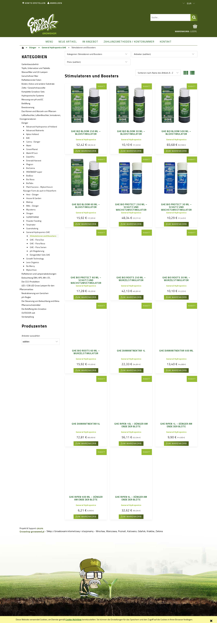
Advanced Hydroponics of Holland (41, 126)
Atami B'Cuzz (32, 153)
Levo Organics (32, 262)
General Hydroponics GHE (38, 232)
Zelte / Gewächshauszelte (33, 87)
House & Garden (33, 198)
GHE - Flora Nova (37, 243)
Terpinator (31, 224)
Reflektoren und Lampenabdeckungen (39, 273)
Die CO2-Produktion (31, 281)
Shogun (29, 213)
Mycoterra (30, 209)
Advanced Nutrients (35, 130)
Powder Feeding (33, 220)
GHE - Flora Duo (37, 239)
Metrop (29, 202)
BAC (28, 137)
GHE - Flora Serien (38, 247)
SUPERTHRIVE (32, 217)
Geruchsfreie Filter (30, 75)
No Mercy (30, 266)
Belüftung (26, 103)
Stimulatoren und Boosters (43, 235)
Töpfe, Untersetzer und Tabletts (36, 68)
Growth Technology (35, 258)
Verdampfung (28, 316)
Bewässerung (28, 107)
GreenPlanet (32, 149)
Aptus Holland (32, 134)
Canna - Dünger (33, 141)
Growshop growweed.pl (32, 531)
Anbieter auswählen (31, 336)
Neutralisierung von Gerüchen (35, 293)
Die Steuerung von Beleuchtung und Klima (40, 301)
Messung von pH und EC (32, 99)
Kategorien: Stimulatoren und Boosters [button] (84, 54)
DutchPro (30, 156)
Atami (28, 145)
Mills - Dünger (32, 205)
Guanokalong (32, 228)
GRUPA (40, 528)
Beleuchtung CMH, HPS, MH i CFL (36, 277)
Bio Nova (30, 179)
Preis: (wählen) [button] (74, 61)
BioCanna (30, 168)
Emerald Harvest (33, 160)
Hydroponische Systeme (33, 95)
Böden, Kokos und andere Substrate (38, 83)
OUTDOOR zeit (28, 312)
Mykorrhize (31, 269)
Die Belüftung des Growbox (34, 308)
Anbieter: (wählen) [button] (142, 54)
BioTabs (29, 183)
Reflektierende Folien (31, 79)
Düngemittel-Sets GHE (40, 254)
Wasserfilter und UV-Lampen (35, 72)
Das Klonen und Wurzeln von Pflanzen (39, 111)
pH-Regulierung (37, 251)
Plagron (29, 164)
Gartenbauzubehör (30, 64)
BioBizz (29, 175)
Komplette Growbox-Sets (33, 91)
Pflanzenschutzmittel (31, 305)
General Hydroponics (86, 139)
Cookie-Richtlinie (73, 619)
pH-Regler (26, 297)
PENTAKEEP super (34, 171)
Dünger (25, 122)
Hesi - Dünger (32, 194)
